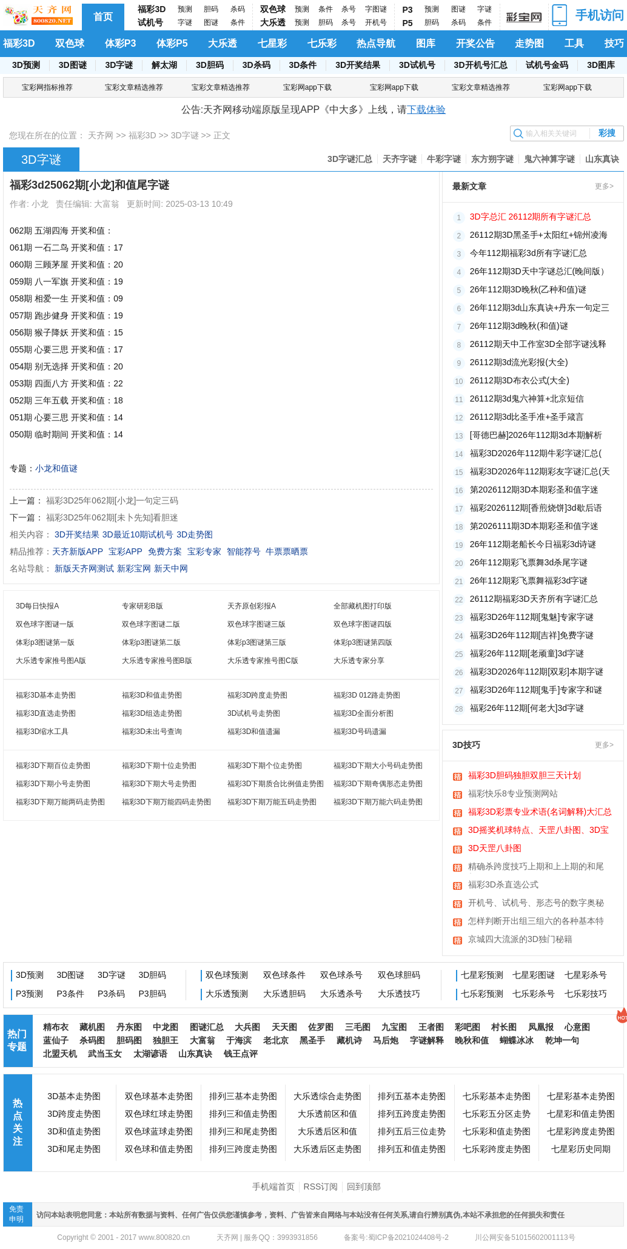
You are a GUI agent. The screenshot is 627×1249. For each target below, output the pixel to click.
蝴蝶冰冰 (517, 1040)
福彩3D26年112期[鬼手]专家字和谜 (536, 690)
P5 (408, 23)
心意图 (577, 1027)
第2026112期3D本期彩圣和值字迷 (534, 489)
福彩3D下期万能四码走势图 (166, 802)
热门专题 (17, 1040)
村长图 (504, 1027)
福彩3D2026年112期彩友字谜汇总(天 (540, 471)
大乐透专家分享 (359, 660)
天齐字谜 (400, 159)
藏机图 (92, 1027)
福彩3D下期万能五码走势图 (272, 802)
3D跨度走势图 (74, 1114)
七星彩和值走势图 (581, 1114)
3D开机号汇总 (481, 65)
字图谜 (376, 9)
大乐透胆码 (284, 993)
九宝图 (394, 1027)
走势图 (529, 43)
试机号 (150, 22)
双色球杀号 (341, 975)
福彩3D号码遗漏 (360, 731)
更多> (604, 186)
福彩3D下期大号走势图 (159, 783)
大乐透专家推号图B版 (157, 660)
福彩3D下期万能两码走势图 (60, 802)
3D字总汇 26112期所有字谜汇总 (531, 216)
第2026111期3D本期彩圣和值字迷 (534, 526)
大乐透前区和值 (327, 1114)
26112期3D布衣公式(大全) (519, 380)
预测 (185, 9)
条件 (237, 22)
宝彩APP (125, 551)
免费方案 (165, 551)
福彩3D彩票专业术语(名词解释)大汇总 (540, 811)
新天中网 (171, 568)
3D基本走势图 (74, 1096)
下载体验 (426, 109)
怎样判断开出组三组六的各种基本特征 (536, 922)
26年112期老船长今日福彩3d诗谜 (533, 544)
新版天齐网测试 (84, 568)
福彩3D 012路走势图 (367, 695)
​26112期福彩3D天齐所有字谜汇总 (534, 599)
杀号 (348, 9)
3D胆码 (210, 65)
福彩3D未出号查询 (152, 731)
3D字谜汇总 (349, 159)
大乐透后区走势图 (327, 1149)
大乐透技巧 (399, 993)
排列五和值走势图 (412, 1149)
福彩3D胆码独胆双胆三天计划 (524, 775)
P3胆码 (152, 993)
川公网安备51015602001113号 (524, 1237)
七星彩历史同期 (581, 1149)
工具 (574, 43)
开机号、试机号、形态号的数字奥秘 (536, 902)
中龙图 (165, 1027)
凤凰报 (541, 1027)
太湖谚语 (150, 1054)
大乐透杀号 (341, 993)
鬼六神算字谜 (549, 159)
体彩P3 (120, 43)
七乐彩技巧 (586, 993)
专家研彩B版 (142, 606)
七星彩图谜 (533, 975)
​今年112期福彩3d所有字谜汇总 (528, 253)
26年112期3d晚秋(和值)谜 (519, 326)
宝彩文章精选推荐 (134, 87)
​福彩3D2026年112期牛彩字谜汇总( (536, 453)
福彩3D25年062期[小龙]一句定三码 (112, 500)
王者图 (431, 1027)
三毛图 (357, 1027)
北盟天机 (60, 1054)
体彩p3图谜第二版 (151, 642)
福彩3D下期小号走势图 (53, 783)
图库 (425, 43)
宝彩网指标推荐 (47, 87)
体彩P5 (172, 43)
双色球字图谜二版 (151, 624)
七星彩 (272, 43)
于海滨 (239, 1040)
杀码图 (92, 1040)
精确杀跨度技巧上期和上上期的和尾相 (536, 867)
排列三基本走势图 (243, 1096)
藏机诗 (349, 1040)
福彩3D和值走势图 (152, 695)
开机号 (376, 22)
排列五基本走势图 (412, 1096)
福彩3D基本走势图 (46, 695)
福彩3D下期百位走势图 (53, 765)
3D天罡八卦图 (494, 848)
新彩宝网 (134, 568)
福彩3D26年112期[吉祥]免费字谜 (532, 635)
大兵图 (247, 1027)
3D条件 (303, 65)
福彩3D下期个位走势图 (264, 765)
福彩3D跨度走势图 (257, 695)
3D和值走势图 (74, 1131)
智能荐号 (244, 551)
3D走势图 (194, 534)
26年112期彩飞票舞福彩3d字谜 (529, 580)
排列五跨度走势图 (412, 1114)
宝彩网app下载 (307, 87)
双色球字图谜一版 (45, 624)
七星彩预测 (482, 975)
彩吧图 (467, 1027)
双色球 (273, 9)
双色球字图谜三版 (256, 624)
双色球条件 (284, 975)
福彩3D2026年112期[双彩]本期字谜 (536, 671)
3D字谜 (119, 65)
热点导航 (376, 43)
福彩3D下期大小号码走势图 (378, 765)
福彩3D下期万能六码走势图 (378, 802)
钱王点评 (241, 1054)
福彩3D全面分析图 (364, 713)
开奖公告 (475, 43)
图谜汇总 (207, 1027)
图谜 (211, 22)
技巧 (614, 43)
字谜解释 (427, 1040)
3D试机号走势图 (253, 713)
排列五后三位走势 (412, 1131)
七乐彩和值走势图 (497, 1131)
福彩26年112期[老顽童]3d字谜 (527, 653)
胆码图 (129, 1040)
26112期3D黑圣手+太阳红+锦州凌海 (539, 235)
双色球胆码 (399, 975)
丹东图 (129, 1027)
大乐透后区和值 (327, 1131)
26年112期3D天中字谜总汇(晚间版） (539, 271)
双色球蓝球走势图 (159, 1131)
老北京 (276, 1040)
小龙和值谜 (56, 468)
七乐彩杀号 (533, 993)
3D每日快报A (37, 606)
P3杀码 (111, 993)
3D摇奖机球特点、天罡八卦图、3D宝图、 (538, 831)
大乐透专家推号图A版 (51, 660)
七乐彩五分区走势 (497, 1114)
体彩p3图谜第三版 (256, 642)
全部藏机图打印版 (363, 606)
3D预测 (26, 65)
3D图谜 (73, 65)
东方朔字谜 (492, 159)
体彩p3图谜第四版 (363, 642)
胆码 (211, 9)
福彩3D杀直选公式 (503, 884)
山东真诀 (602, 159)
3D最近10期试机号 (137, 534)
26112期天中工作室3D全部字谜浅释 (538, 344)
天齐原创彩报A (251, 606)
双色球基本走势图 (159, 1096)
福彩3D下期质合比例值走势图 (275, 783)
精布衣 (56, 1027)
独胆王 (165, 1040)
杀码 (237, 9)
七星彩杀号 (586, 975)
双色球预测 (227, 975)
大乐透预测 (227, 993)
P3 (408, 10)
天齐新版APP (77, 551)
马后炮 (385, 1040)
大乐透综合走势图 (327, 1096)
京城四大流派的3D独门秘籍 (520, 939)
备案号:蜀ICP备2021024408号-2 (396, 1237)
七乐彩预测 (482, 993)
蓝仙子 (56, 1040)
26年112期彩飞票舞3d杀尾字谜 (529, 562)
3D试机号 (417, 65)
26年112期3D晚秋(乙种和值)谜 (528, 289)
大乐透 (273, 22)
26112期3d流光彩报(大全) (519, 362)
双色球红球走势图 (159, 1114)
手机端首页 (273, 1186)
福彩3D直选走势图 (46, 713)
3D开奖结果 (357, 65)
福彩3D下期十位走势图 (159, 765)
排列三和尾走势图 (243, 1131)
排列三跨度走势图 (243, 1149)
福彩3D (152, 9)
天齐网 (100, 135)
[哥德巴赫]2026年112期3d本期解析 (536, 435)
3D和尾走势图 (74, 1149)
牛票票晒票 (287, 551)
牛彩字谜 (444, 159)
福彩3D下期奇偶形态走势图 (378, 783)
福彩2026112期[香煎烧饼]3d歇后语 (536, 508)
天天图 (284, 1027)
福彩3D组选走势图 (152, 713)
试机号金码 (547, 65)
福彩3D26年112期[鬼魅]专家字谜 (532, 617)
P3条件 (70, 993)
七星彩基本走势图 (581, 1096)
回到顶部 (364, 1186)
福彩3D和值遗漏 (253, 731)
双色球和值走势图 (159, 1149)
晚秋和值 (472, 1040)
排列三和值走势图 (243, 1114)
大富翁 (202, 1040)
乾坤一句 (562, 1040)
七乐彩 (322, 43)
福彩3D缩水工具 (42, 731)
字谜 (185, 22)
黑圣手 (312, 1040)
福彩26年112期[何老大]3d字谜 (527, 708)
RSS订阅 (321, 1186)
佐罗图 (321, 1027)
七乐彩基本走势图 (497, 1096)
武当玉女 (105, 1054)
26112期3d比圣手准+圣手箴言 (527, 417)
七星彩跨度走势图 (581, 1131)
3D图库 (601, 65)
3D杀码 (256, 65)
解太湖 (164, 65)
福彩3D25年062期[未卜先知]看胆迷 (112, 517)
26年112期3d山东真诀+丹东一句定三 (540, 307)
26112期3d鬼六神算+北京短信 (527, 398)
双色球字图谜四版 (363, 624)
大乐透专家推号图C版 (262, 660)
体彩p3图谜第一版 (45, 642)
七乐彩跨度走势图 (497, 1149)
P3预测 (29, 993)
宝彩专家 (204, 551)
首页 (103, 17)
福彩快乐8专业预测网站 (513, 793)
